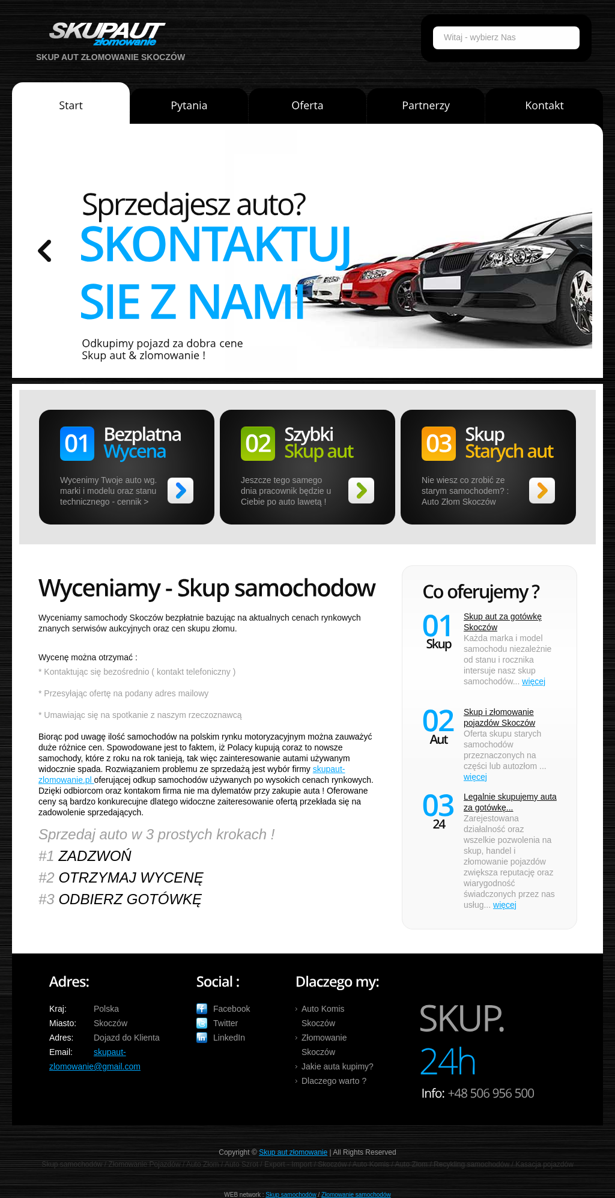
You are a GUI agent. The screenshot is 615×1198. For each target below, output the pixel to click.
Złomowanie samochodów (356, 1194)
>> (180, 490)
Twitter (225, 1023)
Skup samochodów (291, 1194)
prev (44, 251)
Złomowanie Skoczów (324, 1045)
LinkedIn (229, 1037)
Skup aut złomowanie (293, 1152)
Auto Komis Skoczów (323, 1016)
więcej (533, 681)
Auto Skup (103, 33)
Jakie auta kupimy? (337, 1066)
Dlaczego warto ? (333, 1081)
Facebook (231, 1009)
